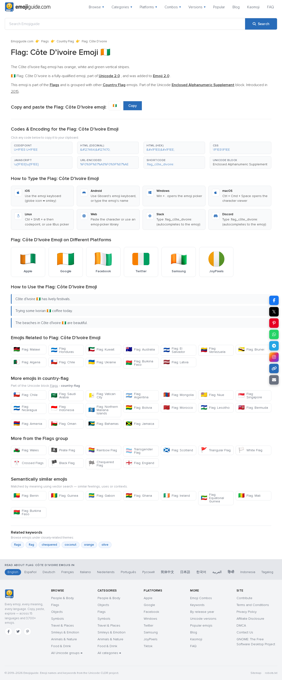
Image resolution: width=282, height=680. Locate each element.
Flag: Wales (26, 450)
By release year (202, 612)
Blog (236, 7)
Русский (148, 572)
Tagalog (267, 572)
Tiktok (148, 646)
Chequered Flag (101, 463)
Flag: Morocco (178, 407)
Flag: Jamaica (140, 424)
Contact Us (245, 632)
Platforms (148, 7)
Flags (45, 41)
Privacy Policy (247, 612)
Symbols (57, 619)
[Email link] (274, 380)
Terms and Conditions (253, 605)
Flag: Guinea (64, 495)
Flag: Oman (63, 424)
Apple (148, 598)
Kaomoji (253, 7)
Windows (150, 619)
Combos (173, 7)
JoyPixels (150, 639)
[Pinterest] (27, 631)
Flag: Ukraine (102, 362)
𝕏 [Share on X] (274, 311)
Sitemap (256, 673)
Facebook (151, 612)
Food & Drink (61, 646)
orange (89, 545)
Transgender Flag (139, 451)
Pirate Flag (63, 450)
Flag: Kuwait (101, 349)
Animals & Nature (64, 639)
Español (30, 572)
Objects (57, 612)
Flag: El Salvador (174, 350)
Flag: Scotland (178, 450)
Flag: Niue (212, 395)
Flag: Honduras (62, 350)
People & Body (62, 598)
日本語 (185, 572)
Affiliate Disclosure (250, 619)
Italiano (85, 572)
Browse (96, 7)
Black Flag (63, 463)
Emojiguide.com (22, 41)
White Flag (250, 450)
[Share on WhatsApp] (274, 334)
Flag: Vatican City (102, 395)
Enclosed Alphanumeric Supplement (240, 164)
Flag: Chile (63, 362)
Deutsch (49, 572)
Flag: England (140, 463)
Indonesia (247, 572)
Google (149, 605)
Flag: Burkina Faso (139, 363)
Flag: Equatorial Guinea (212, 498)
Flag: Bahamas (103, 424)
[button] (41, 148)
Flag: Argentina (137, 395)
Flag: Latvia (175, 362)
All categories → (109, 653)
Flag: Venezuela (213, 350)
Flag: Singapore (250, 395)
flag (31, 545)
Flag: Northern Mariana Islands (103, 410)
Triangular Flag (216, 450)
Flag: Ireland (176, 495)
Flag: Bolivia (139, 407)
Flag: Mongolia (178, 395)
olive (105, 545)
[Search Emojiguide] (125, 24)
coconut (70, 545)
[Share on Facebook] (274, 300)
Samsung (151, 632)
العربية (217, 572)
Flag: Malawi (26, 349)
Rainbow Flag (102, 450)
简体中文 (167, 572)
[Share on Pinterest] (274, 323)
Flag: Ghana (139, 495)
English (13, 572)
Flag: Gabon (101, 495)
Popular (219, 7)
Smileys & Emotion (65, 632)
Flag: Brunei (251, 349)
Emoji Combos (201, 598)
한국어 (201, 572)
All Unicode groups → (66, 653)
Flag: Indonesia (62, 408)
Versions (197, 7)
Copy (132, 106)
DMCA (241, 625)
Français (67, 572)
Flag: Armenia (27, 424)
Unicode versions (203, 619)
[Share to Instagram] (274, 357)
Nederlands (106, 572)
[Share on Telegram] (274, 346)
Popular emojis (201, 625)
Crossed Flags (28, 463)
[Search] (261, 24)
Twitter (148, 625)
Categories (122, 7)
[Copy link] (274, 368)
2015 (15, 91)
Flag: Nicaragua (25, 408)
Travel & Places (62, 625)
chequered (49, 545)
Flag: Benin (26, 495)
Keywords (197, 605)
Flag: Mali (249, 495)
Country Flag (65, 41)
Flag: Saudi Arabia (63, 395)
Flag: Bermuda (253, 407)
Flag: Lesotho (215, 407)
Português (128, 572)
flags (17, 545)
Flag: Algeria (26, 362)
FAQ (270, 7)
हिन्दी (231, 572)
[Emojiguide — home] (28, 7)
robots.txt (271, 673)
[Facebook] (8, 631)
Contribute (244, 598)
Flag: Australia (140, 349)
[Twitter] (18, 631)
